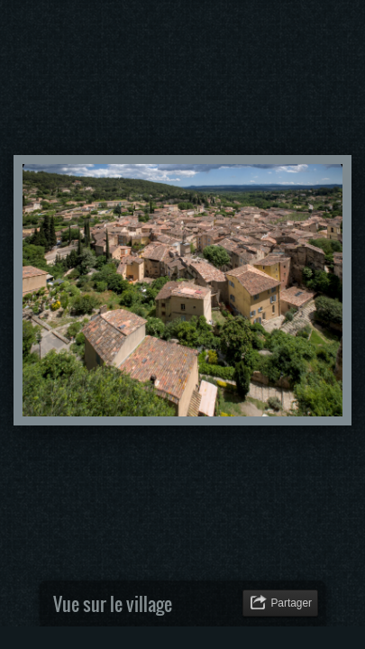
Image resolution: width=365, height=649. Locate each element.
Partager (291, 603)
